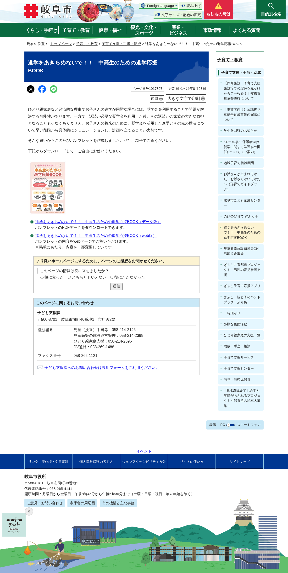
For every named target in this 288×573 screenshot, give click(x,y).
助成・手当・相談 (237, 346)
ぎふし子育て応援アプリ (242, 286)
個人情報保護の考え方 (96, 462)
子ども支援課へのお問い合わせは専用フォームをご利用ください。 (101, 368)
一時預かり (232, 313)
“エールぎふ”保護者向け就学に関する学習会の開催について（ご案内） (242, 147)
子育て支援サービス (239, 357)
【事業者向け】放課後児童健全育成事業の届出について (242, 114)
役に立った (54, 277)
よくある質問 (246, 30)
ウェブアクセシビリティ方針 (144, 462)
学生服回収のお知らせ (240, 130)
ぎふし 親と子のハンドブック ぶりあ (242, 299)
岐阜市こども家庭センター (242, 202)
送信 (116, 286)
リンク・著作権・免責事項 (48, 462)
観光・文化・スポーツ (144, 30)
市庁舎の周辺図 (82, 503)
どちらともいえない (89, 277)
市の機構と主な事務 (118, 503)
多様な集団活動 (235, 324)
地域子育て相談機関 (239, 163)
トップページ (61, 44)
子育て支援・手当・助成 (121, 44)
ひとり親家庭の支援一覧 (242, 335)
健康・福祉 (110, 30)
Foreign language (160, 6)
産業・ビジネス (178, 30)
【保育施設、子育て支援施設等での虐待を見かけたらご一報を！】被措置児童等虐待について (242, 90)
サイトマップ (240, 462)
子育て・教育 (75, 30)
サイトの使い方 (192, 462)
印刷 (154, 99)
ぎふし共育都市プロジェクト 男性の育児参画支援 (242, 270)
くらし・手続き (41, 30)
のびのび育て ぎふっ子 (241, 216)
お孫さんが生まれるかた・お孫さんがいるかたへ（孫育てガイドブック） (242, 181)
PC (222, 425)
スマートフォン (248, 425)
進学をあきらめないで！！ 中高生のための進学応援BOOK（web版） (96, 236)
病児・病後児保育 (237, 379)
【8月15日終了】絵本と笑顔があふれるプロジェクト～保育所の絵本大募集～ (242, 398)
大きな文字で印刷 (183, 98)
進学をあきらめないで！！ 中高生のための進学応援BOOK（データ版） (98, 222)
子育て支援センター (239, 368)
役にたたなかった (129, 277)
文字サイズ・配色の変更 (181, 15)
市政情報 (212, 30)
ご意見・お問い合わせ (45, 503)
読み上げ (194, 6)
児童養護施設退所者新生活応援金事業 (242, 251)
